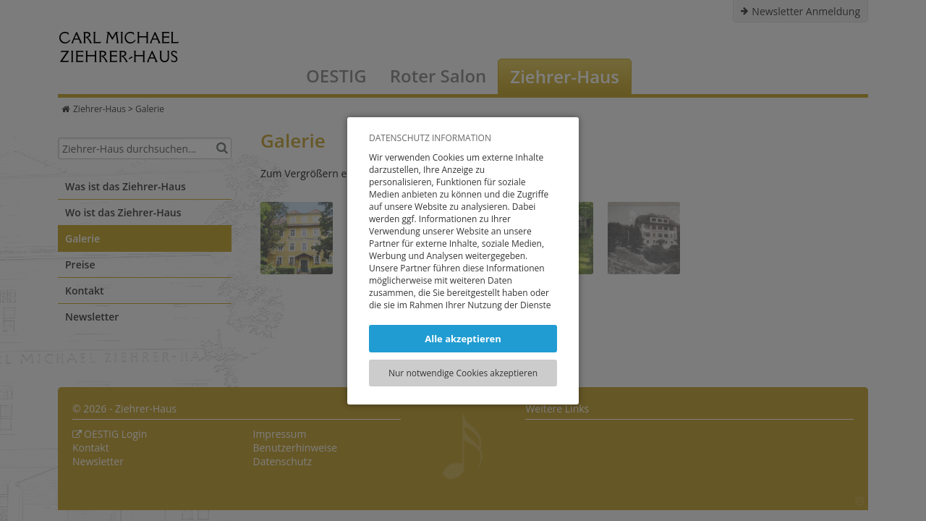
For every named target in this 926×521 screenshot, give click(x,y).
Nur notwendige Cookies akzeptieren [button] (463, 373)
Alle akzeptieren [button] (463, 338)
